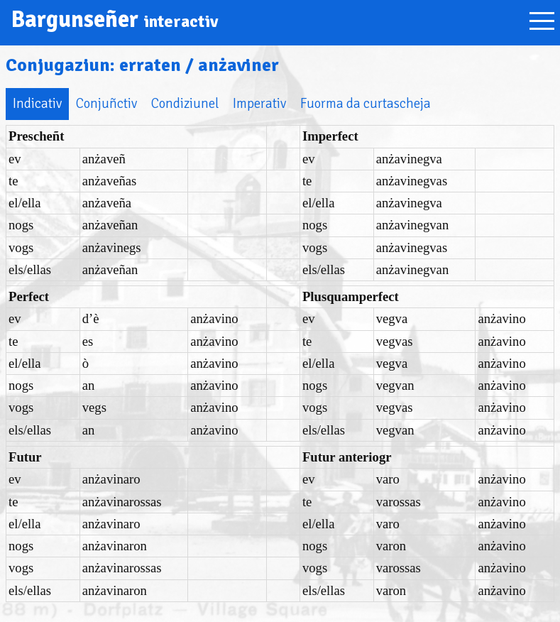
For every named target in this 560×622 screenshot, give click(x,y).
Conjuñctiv (106, 103)
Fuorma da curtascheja (365, 103)
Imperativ (259, 103)
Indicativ (37, 103)
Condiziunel (185, 103)
